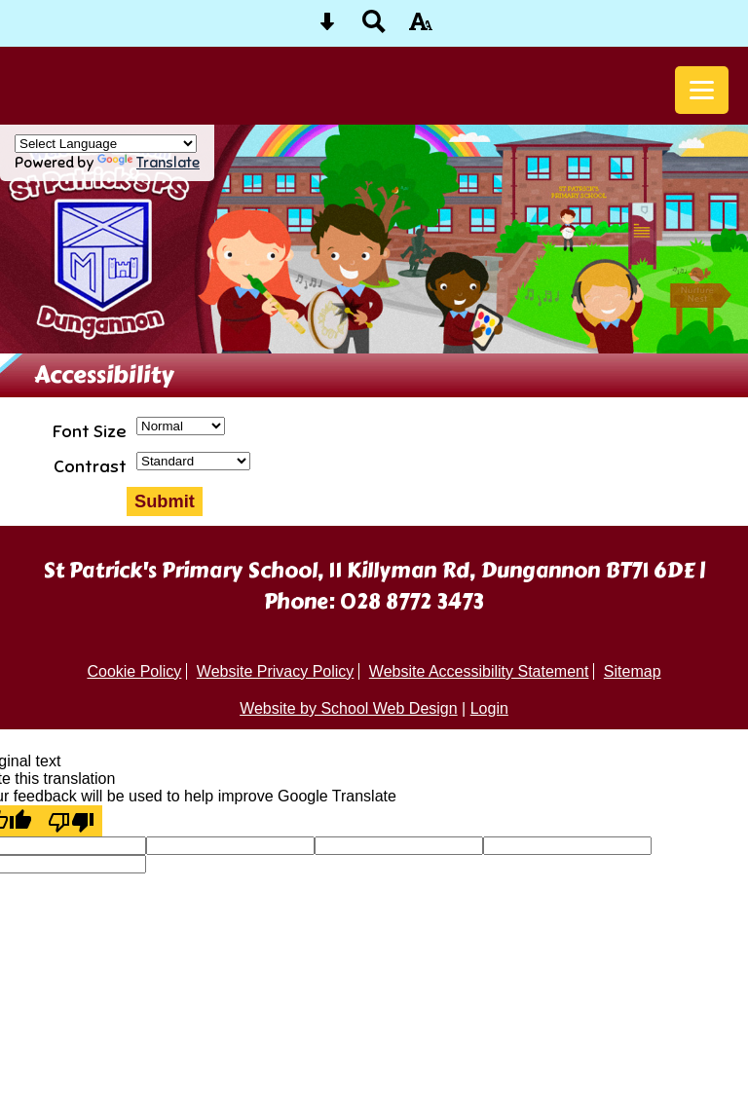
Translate (148, 162)
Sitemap (632, 671)
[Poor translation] (71, 820)
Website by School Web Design (349, 708)
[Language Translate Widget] (106, 143)
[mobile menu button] (702, 90)
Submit (164, 501)
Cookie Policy (134, 671)
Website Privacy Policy (276, 671)
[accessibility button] (420, 27)
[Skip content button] (327, 27)
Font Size (90, 431)
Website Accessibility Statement (479, 671)
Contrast (90, 466)
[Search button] (374, 27)
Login (489, 708)
